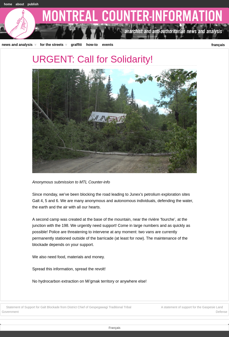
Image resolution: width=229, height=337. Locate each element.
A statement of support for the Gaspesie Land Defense (194, 309)
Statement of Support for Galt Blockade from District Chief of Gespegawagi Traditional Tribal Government (66, 309)
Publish (32, 4)
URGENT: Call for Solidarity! (92, 59)
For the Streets (53, 45)
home (8, 4)
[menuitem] (218, 44)
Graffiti (76, 45)
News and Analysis (19, 45)
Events (107, 45)
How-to (92, 45)
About (20, 4)
